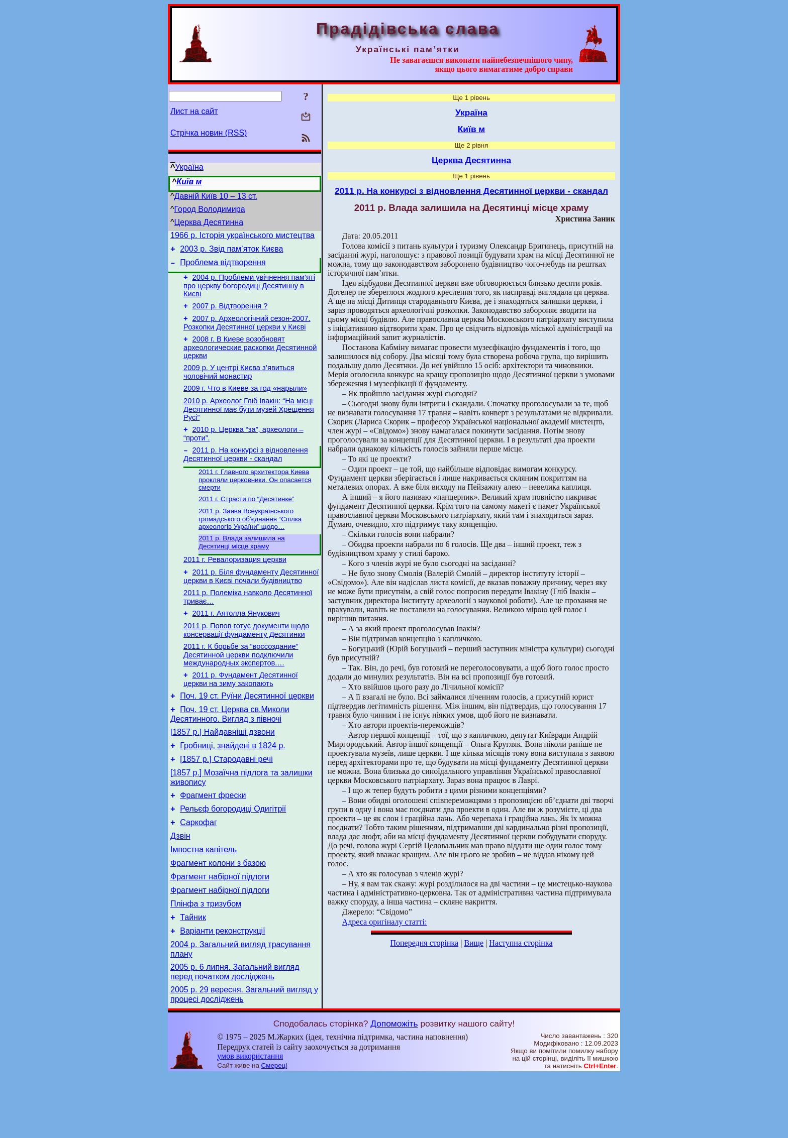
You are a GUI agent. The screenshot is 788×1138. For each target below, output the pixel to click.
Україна (189, 167)
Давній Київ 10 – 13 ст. (215, 196)
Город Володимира (209, 209)
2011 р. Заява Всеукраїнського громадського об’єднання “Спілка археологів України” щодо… (250, 539)
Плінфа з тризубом (205, 959)
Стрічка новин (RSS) (208, 133)
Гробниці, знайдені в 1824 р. (232, 784)
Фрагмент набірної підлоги (219, 929)
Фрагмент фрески (213, 838)
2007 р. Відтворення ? (230, 313)
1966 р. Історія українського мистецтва (242, 237)
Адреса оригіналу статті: (384, 922)
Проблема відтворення (222, 267)
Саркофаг (198, 868)
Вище (473, 943)
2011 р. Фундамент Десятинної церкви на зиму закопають (240, 712)
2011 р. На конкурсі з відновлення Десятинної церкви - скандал (245, 472)
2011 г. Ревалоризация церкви (234, 583)
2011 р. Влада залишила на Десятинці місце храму (242, 564)
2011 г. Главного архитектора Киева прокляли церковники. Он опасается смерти (255, 498)
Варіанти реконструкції (222, 989)
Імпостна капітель (203, 898)
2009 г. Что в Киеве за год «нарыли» (245, 402)
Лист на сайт (194, 111)
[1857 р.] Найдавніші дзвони (222, 769)
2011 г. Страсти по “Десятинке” (246, 519)
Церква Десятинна (209, 222)
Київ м (189, 181)
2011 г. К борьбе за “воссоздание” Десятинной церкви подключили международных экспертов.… (241, 685)
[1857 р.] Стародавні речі (226, 799)
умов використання (250, 1118)
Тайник (193, 974)
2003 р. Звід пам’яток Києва (231, 252)
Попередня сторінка (424, 943)
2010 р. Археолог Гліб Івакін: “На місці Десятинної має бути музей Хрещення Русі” (248, 424)
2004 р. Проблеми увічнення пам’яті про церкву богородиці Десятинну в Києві (249, 291)
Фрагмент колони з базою (218, 913)
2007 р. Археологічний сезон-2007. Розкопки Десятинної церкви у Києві (247, 331)
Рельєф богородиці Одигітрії (233, 853)
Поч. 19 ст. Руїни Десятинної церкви (247, 730)
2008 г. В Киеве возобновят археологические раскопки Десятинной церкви (250, 358)
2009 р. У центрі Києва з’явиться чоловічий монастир (238, 384)
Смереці (274, 1128)
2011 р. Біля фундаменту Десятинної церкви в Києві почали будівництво (251, 601)
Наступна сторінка (520, 943)
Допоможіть (394, 1086)
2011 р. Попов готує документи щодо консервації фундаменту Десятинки (246, 659)
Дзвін (180, 883)
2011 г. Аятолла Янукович (236, 641)
